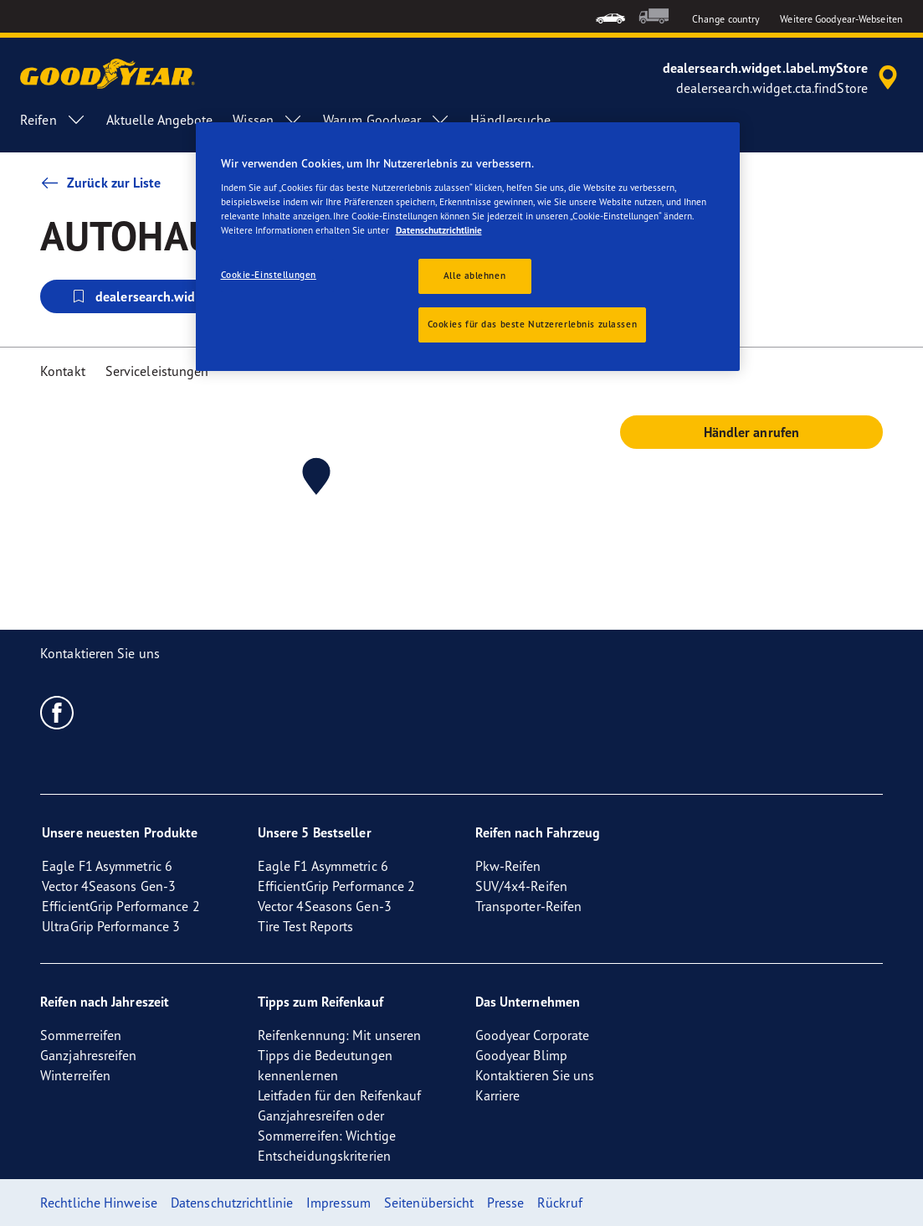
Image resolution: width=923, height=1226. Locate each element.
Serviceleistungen (157, 371)
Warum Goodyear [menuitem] (386, 120)
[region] (468, 246)
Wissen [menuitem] (268, 120)
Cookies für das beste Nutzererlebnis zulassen (533, 324)
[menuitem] (610, 16)
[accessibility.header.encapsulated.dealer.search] (783, 78)
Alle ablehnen (474, 275)
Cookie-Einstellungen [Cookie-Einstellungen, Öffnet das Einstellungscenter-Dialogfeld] (268, 275)
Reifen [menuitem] (53, 120)
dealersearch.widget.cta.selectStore (187, 296)
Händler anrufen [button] (752, 432)
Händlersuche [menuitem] (510, 119)
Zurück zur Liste (101, 183)
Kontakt (62, 371)
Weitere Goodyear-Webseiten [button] (841, 19)
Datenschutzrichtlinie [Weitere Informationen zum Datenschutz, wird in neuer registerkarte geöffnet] (439, 230)
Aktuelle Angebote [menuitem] (159, 119)
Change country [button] (726, 19)
